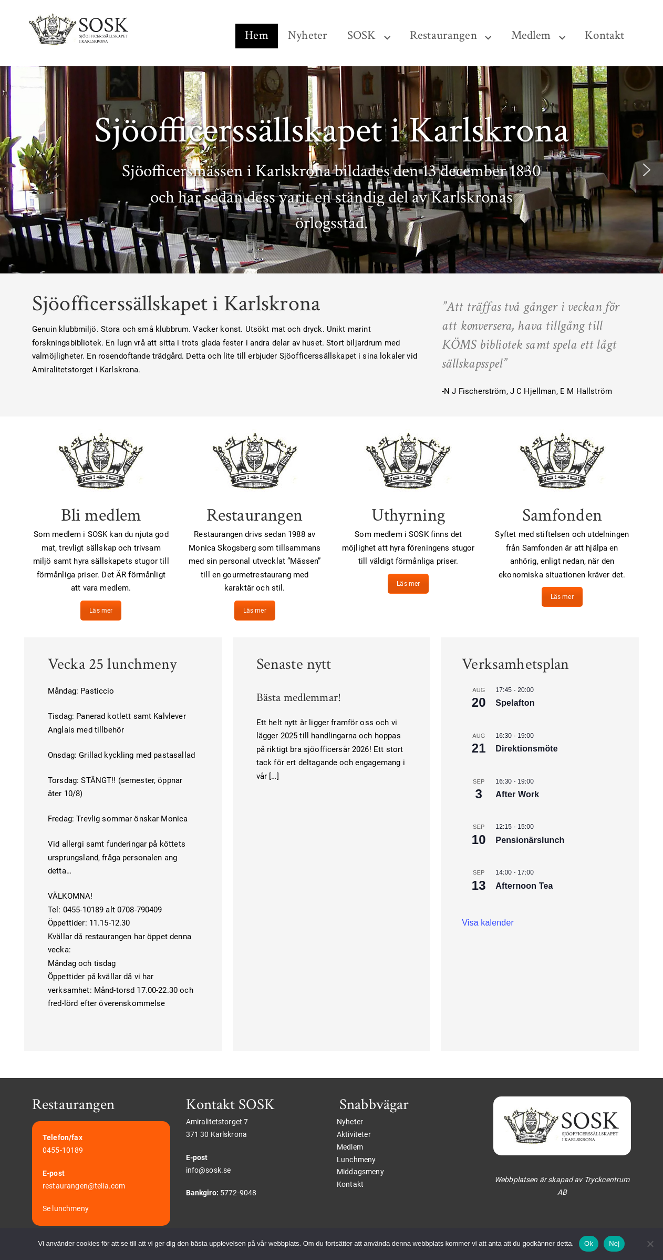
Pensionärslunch (529, 840)
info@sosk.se (208, 1170)
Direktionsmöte (526, 748)
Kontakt (604, 35)
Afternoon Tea (524, 885)
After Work (517, 794)
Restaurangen (443, 35)
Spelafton (514, 702)
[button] (16, 169)
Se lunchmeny (66, 1208)
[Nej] (650, 1243)
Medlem (531, 35)
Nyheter (307, 35)
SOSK (361, 35)
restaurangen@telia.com (84, 1186)
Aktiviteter (354, 1134)
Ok (588, 1243)
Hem (256, 35)
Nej (614, 1243)
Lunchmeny (356, 1159)
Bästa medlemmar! (298, 697)
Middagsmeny (360, 1171)
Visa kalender (488, 922)
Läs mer (100, 610)
